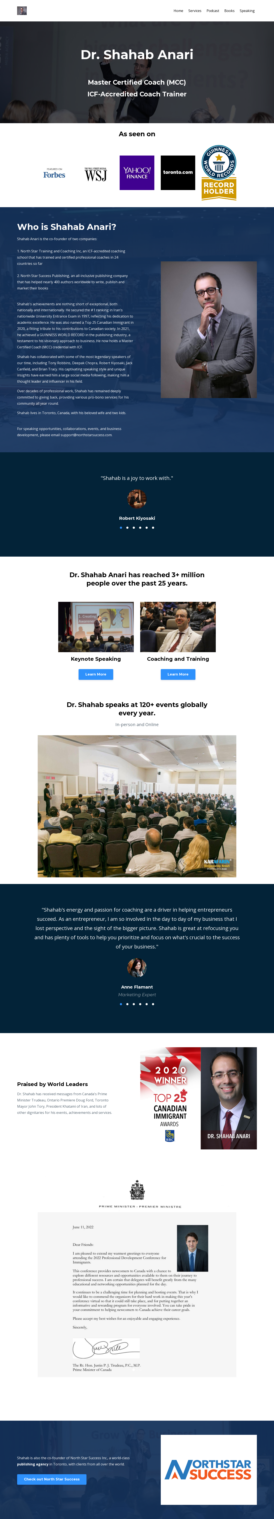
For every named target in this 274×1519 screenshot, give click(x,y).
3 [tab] (134, 528)
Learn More (95, 674)
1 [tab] (121, 528)
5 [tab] (147, 528)
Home (178, 10)
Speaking (247, 10)
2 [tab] (127, 528)
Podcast (213, 10)
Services (194, 10)
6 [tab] (153, 528)
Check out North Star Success (52, 1479)
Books (229, 10)
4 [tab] (140, 528)
